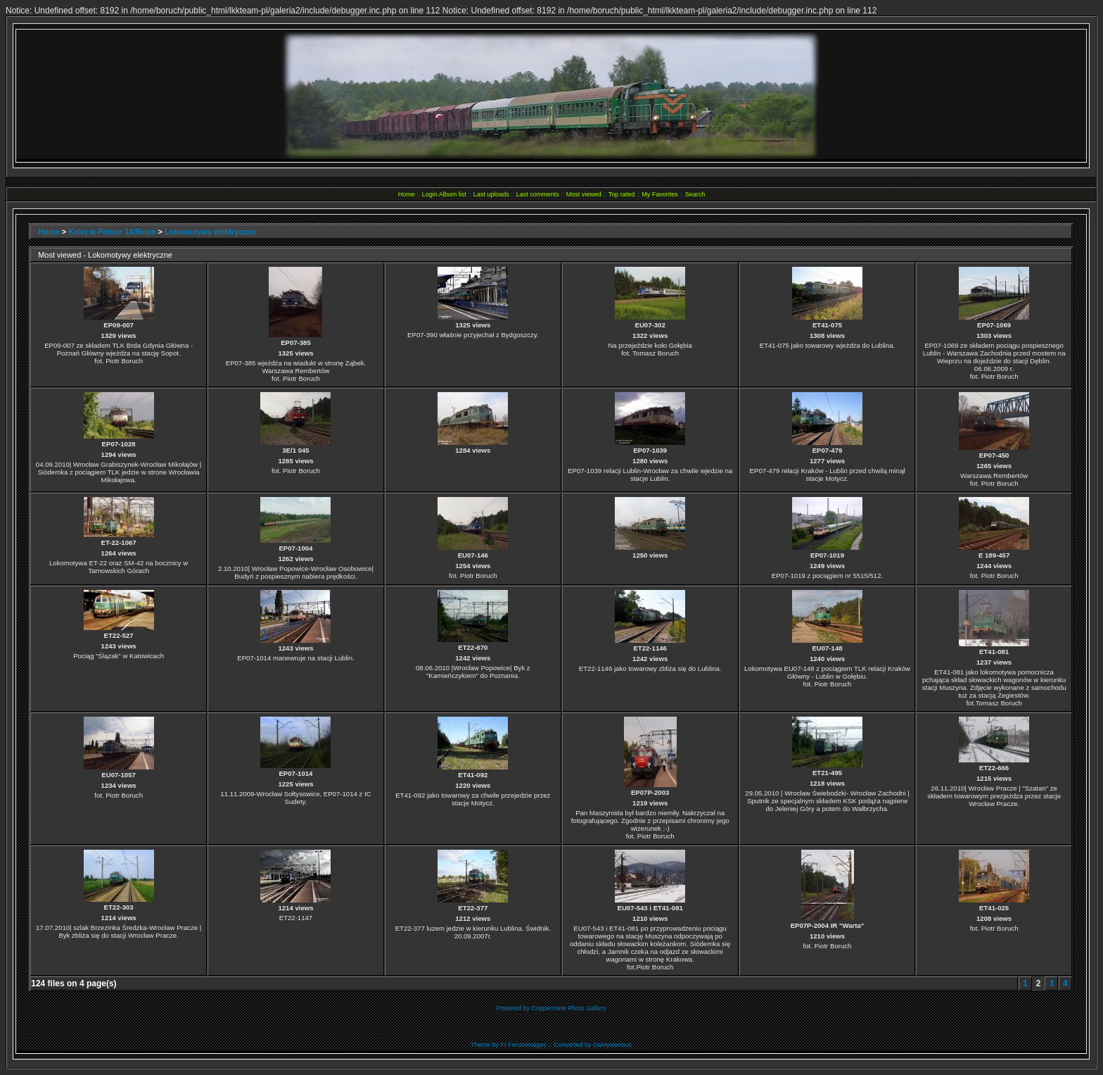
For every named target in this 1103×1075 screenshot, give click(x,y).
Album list (452, 194)
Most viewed (583, 194)
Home (406, 194)
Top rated (621, 194)
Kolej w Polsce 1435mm (111, 231)
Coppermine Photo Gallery (568, 1008)
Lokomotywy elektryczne (210, 231)
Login (430, 194)
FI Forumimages (523, 1044)
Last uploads (491, 194)
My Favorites (660, 194)
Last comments (537, 194)
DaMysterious (612, 1044)
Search (695, 194)
